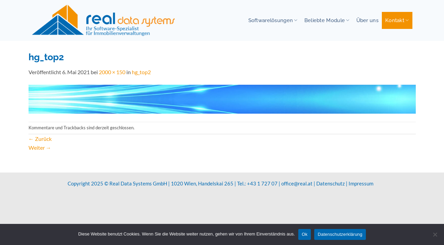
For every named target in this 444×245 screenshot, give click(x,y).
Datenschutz (330, 183)
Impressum (361, 183)
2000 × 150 (112, 72)
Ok (304, 234)
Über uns (367, 20)
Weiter (40, 147)
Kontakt (397, 20)
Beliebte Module (327, 20)
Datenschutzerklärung (340, 234)
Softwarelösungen (273, 20)
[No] (435, 236)
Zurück (40, 138)
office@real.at (297, 183)
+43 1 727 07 (262, 183)
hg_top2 (141, 72)
